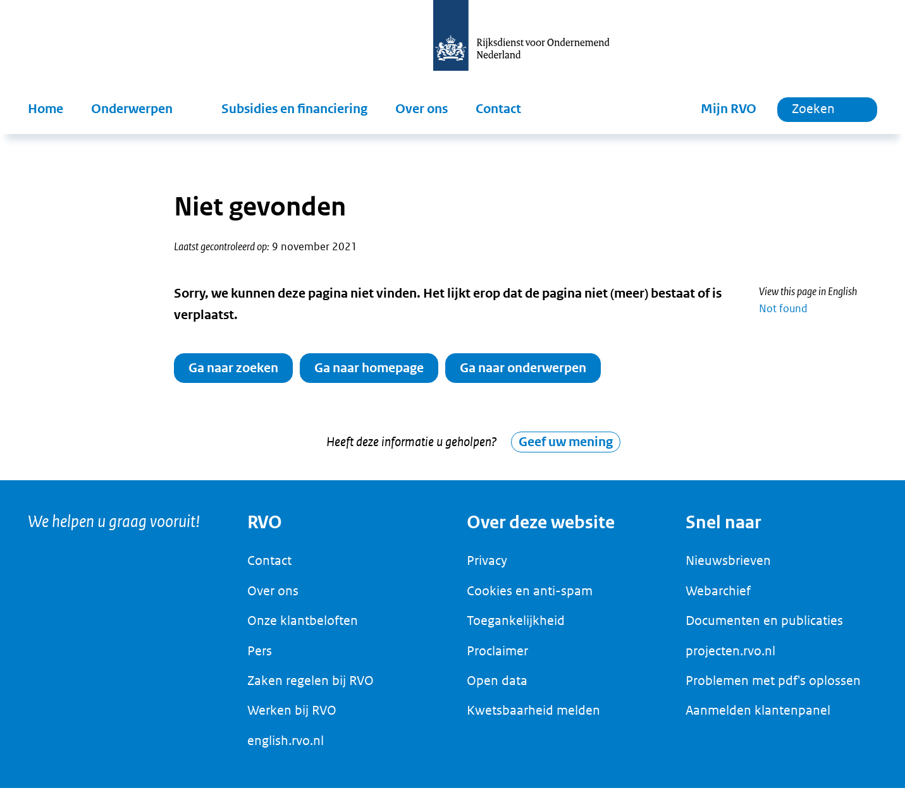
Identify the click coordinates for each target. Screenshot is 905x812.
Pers (259, 657)
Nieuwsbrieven (728, 567)
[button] (142, 109)
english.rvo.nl (285, 746)
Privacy (487, 567)
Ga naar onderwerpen (523, 368)
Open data (497, 686)
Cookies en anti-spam (530, 597)
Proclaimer (497, 657)
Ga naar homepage (369, 368)
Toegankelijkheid (516, 627)
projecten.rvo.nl (730, 657)
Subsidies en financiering (294, 109)
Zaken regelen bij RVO (310, 686)
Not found (783, 308)
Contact (498, 109)
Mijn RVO (728, 109)
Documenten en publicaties (764, 627)
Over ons (421, 109)
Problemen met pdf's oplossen (773, 686)
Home (45, 109)
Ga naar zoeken (233, 368)
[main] (452, 310)
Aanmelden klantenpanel (758, 717)
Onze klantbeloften (302, 627)
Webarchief (718, 597)
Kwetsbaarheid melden (533, 717)
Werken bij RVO (291, 717)
